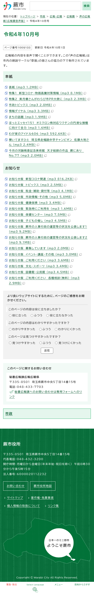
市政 (43, 16)
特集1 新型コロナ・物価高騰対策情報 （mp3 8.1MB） (47, 93)
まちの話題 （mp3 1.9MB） (30, 117)
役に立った (19, 315)
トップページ (27, 16)
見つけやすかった (24, 343)
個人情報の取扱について (23, 505)
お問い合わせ (16, 486)
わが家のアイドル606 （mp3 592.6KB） (39, 133)
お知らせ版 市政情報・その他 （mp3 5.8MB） (42, 197)
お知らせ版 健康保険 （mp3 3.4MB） (37, 202)
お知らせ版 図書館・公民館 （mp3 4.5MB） (41, 272)
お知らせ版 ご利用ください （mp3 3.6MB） (41, 260)
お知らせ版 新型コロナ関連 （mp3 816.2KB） (43, 179)
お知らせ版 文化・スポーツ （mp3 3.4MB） (40, 266)
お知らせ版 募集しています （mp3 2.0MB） (41, 248)
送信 (47, 350)
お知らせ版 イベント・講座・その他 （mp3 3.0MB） (45, 254)
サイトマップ (15, 497)
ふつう (38, 315)
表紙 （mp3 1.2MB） (25, 87)
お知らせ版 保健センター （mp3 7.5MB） (39, 214)
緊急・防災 (11, 585)
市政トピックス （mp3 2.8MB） (32, 105)
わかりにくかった (69, 329)
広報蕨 (71, 16)
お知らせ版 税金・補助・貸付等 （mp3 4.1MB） (43, 191)
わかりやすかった (23, 329)
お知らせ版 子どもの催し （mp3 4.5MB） (39, 220)
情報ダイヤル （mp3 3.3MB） (31, 111)
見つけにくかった (69, 343)
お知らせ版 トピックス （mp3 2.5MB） (37, 184)
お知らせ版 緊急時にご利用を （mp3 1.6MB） (43, 208)
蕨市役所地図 (43, 486)
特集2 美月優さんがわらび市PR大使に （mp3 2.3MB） (49, 99)
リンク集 (53, 505)
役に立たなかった (61, 315)
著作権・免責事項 (42, 497)
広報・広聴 (56, 16)
